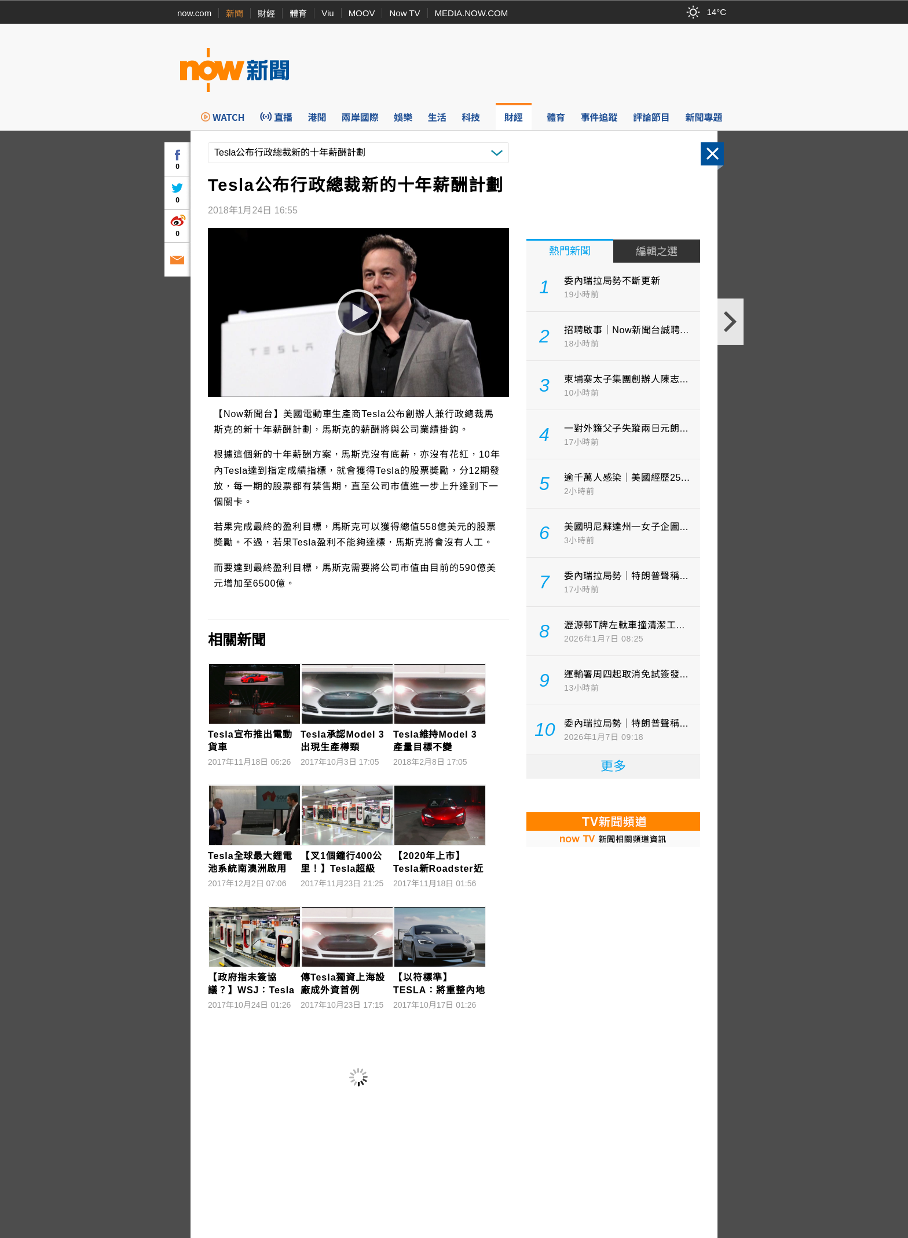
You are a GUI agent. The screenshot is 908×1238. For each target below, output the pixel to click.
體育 (298, 14)
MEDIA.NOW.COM (471, 13)
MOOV (362, 13)
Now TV (404, 13)
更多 (613, 766)
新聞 (234, 14)
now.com (194, 13)
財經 (266, 14)
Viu (327, 13)
